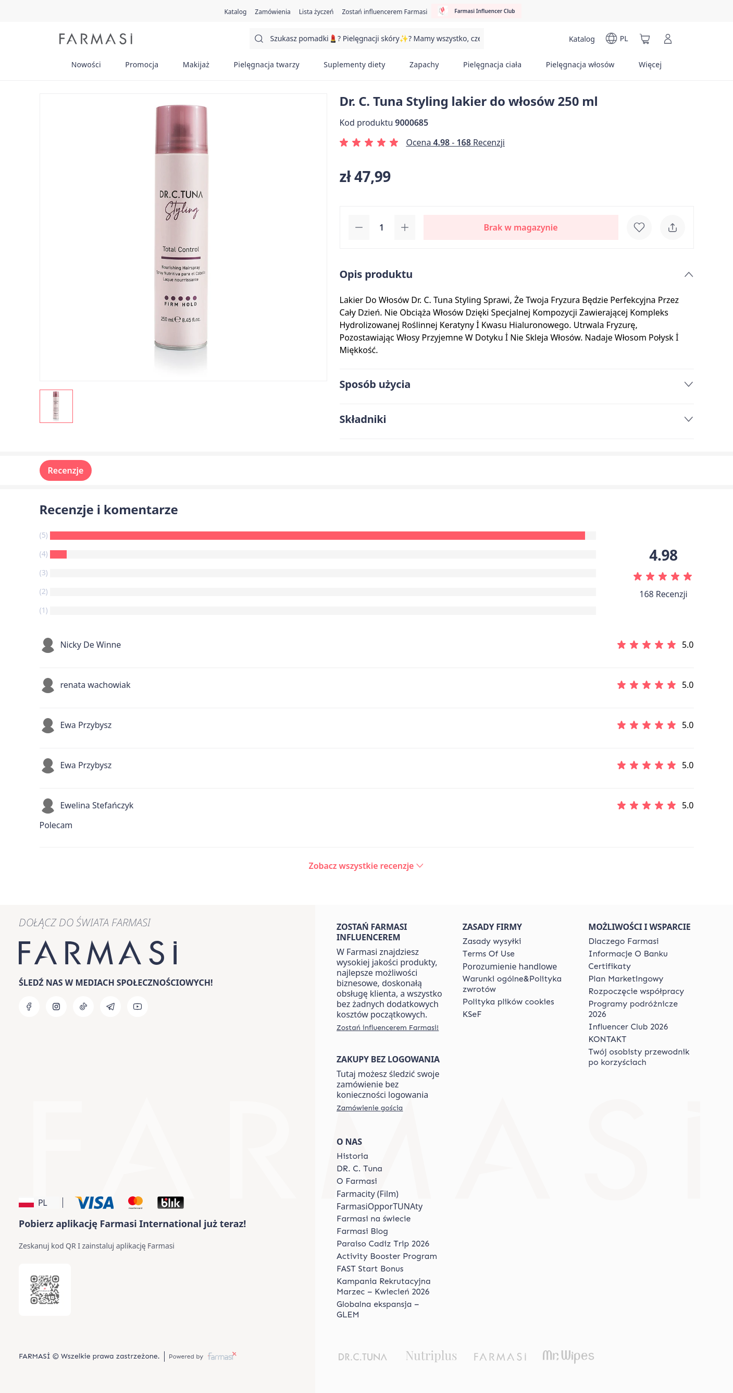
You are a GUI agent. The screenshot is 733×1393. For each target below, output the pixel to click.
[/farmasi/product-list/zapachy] (424, 67)
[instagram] (56, 1006)
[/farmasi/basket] (645, 38)
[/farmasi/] (95, 39)
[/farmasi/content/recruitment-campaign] (390, 1286)
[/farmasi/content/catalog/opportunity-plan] (625, 979)
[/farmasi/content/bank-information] (627, 954)
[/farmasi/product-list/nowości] (86, 67)
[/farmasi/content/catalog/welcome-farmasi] (641, 1057)
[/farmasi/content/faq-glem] (390, 1309)
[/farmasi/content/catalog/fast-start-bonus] (370, 1269)
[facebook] (29, 1006)
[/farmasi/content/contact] (607, 1039)
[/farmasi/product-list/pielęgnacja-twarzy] (266, 67)
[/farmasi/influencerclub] (476, 11)
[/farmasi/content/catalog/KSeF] (472, 1014)
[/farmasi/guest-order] (370, 1107)
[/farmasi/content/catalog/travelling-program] (641, 1009)
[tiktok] (83, 1006)
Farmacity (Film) (368, 1194)
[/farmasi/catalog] (235, 11)
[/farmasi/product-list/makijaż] (196, 67)
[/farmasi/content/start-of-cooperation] (636, 991)
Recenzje (66, 470)
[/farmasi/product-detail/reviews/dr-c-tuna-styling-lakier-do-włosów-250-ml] (367, 866)
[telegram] (110, 1006)
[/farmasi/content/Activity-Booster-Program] (387, 1256)
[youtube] (137, 1006)
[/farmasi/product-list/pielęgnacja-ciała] (492, 67)
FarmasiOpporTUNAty (380, 1206)
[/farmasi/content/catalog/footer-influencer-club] (628, 1027)
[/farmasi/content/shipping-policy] (492, 941)
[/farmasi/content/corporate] (374, 1219)
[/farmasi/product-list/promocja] (142, 67)
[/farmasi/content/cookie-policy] (508, 1002)
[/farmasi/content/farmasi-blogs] (362, 1231)
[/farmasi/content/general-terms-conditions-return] (516, 984)
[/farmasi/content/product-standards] (609, 966)
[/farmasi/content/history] (352, 1156)
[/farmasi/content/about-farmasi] (623, 941)
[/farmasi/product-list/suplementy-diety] (354, 67)
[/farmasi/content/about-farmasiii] (357, 1181)
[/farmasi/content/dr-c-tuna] (359, 1169)
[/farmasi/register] (272, 11)
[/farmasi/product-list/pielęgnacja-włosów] (580, 67)
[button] (39, 1202)
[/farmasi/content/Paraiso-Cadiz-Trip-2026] (383, 1244)
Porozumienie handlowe (510, 966)
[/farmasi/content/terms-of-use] (489, 954)
